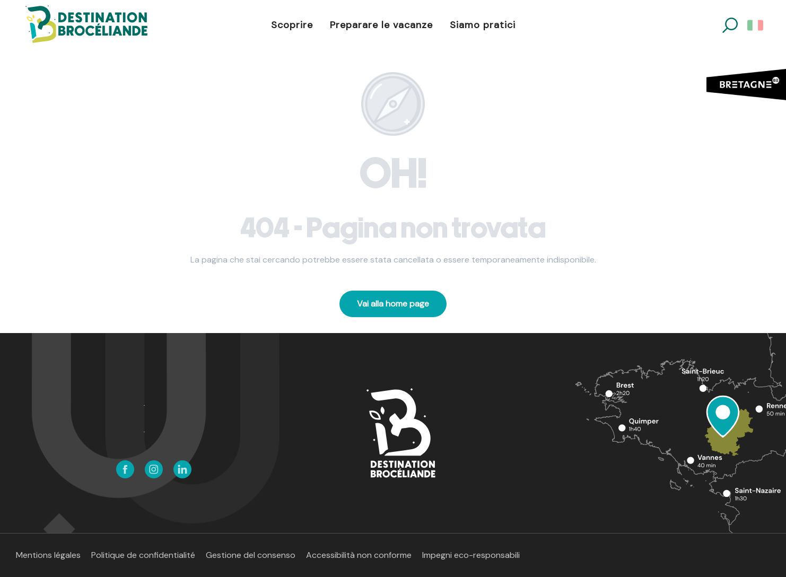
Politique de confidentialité (143, 555)
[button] (730, 25)
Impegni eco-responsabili (471, 555)
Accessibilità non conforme (359, 555)
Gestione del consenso (250, 555)
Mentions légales (48, 555)
